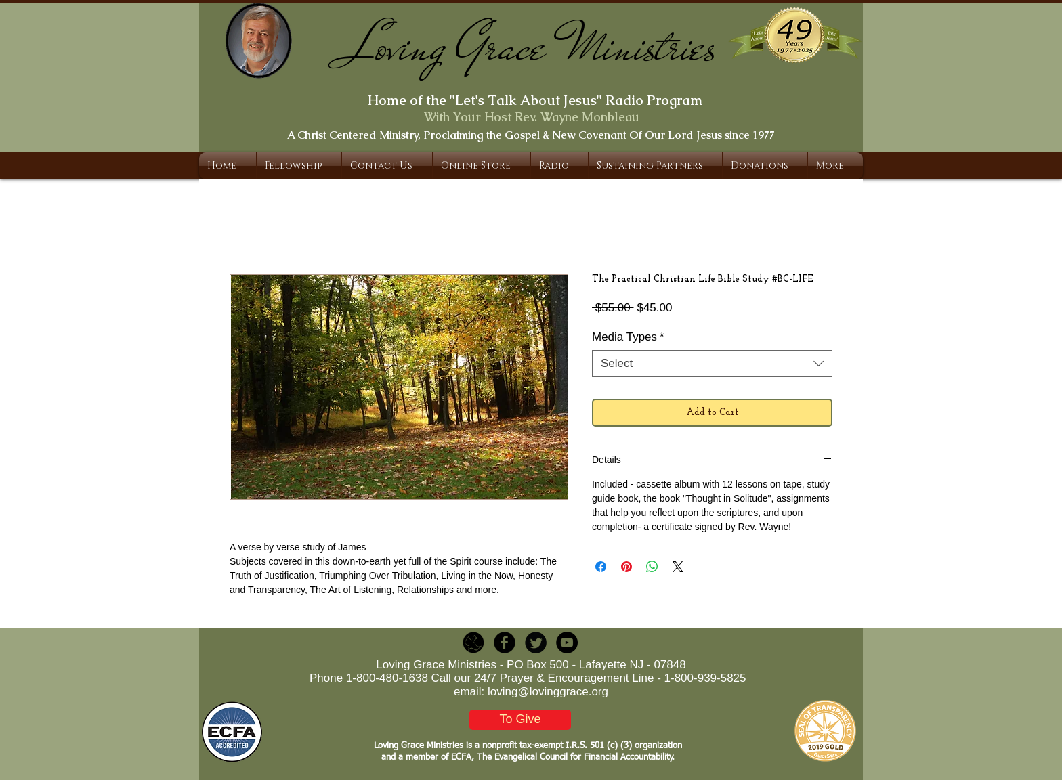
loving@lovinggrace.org (548, 691)
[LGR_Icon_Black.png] (473, 642)
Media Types (628, 336)
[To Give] (520, 720)
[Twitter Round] (536, 642)
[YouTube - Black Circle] (567, 642)
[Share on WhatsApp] (652, 567)
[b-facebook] (504, 642)
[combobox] (712, 363)
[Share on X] (678, 567)
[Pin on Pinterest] (626, 567)
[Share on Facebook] (601, 567)
